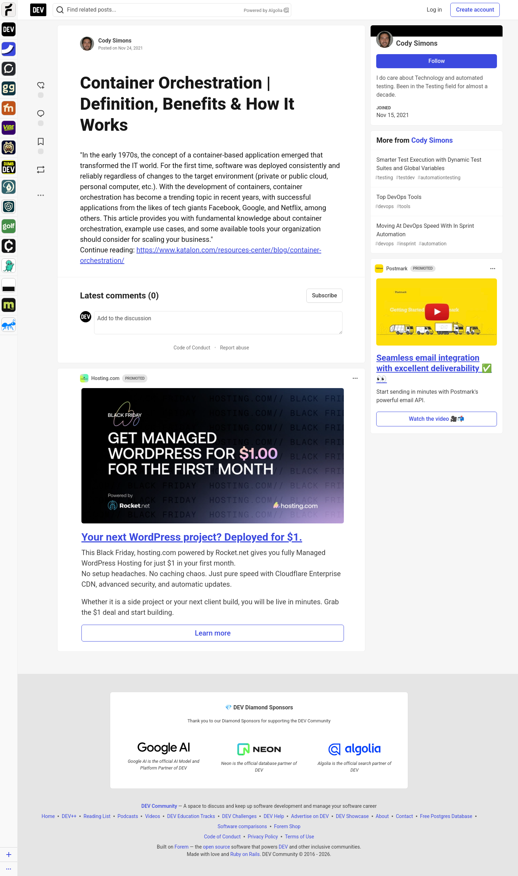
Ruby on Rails (245, 854)
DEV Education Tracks (191, 816)
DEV (283, 846)
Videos (152, 816)
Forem (181, 846)
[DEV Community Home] (38, 10)
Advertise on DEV (310, 816)
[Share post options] (41, 195)
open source (216, 846)
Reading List (97, 816)
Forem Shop (287, 826)
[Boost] (40, 169)
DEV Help (274, 816)
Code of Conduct (192, 347)
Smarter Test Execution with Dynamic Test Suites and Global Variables (436, 168)
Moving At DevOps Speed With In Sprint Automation (436, 235)
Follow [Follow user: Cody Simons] (437, 61)
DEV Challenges (239, 816)
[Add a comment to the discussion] (218, 322)
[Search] (60, 10)
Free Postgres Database (446, 816)
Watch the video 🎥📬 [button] (436, 419)
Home (48, 816)
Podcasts (128, 816)
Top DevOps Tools (436, 202)
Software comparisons (242, 826)
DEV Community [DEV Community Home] (159, 806)
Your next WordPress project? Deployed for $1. (191, 537)
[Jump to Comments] (40, 117)
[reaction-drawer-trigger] (41, 89)
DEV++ (69, 816)
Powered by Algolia (266, 10)
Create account (475, 9)
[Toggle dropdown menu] (355, 378)
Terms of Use (299, 836)
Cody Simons (115, 40)
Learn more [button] (213, 633)
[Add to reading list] (40, 145)
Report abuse (234, 347)
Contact (404, 816)
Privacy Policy (263, 836)
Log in (434, 9)
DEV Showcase (352, 816)
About (382, 816)
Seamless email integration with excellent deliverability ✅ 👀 (434, 368)
